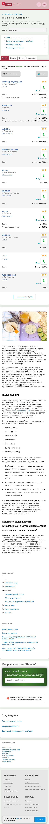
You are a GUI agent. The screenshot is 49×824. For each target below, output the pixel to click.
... (6, 579)
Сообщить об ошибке (32, 804)
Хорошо (40, 819)
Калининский (6, 748)
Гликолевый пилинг (10, 629)
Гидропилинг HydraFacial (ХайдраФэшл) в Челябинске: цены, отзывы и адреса (18, 649)
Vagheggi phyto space (12, 82)
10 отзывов (5, 110)
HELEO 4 (8, 613)
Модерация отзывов (31, 811)
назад (19, 38)
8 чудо (5, 211)
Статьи (27, 779)
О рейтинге (7, 786)
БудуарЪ (6, 129)
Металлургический (8, 755)
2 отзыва (4, 259)
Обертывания (10, 587)
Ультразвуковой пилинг (15, 48)
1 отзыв (4, 86)
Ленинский (5, 753)
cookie (18, 819)
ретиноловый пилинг (21, 411)
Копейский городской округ (11, 750)
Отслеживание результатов (12, 804)
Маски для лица (11, 583)
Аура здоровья (9, 275)
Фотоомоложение (12, 609)
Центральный (6, 761)
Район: (4, 30)
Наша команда (8, 783)
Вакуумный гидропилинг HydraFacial (19, 41)
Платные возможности (11, 801)
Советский (5, 758)
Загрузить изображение (33, 786)
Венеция (6, 191)
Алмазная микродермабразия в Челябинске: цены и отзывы (20, 644)
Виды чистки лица (9, 633)
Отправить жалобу (31, 807)
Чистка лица (10, 605)
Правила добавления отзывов (35, 789)
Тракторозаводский (8, 759)
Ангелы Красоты (10, 149)
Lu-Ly (4, 255)
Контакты (28, 801)
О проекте (7, 779)
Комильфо (7, 105)
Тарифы (6, 807)
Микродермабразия (13, 44)
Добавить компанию (32, 783)
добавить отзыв (7, 133)
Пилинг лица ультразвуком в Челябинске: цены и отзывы (19, 638)
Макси (5, 170)
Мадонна (6, 235)
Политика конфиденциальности (10, 790)
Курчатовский (6, 752)
